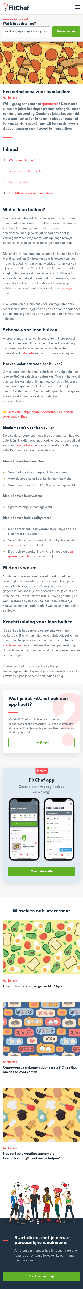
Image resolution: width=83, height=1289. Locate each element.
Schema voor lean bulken (26, 171)
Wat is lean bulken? (22, 160)
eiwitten (13, 545)
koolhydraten (24, 445)
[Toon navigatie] (77, 7)
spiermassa (50, 104)
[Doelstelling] (26, 31)
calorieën (27, 353)
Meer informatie (42, 871)
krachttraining (13, 645)
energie (67, 288)
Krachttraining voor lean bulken (31, 193)
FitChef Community (16, 7)
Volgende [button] (66, 31)
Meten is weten (19, 182)
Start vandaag (41, 1276)
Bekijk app (41, 742)
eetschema (27, 556)
